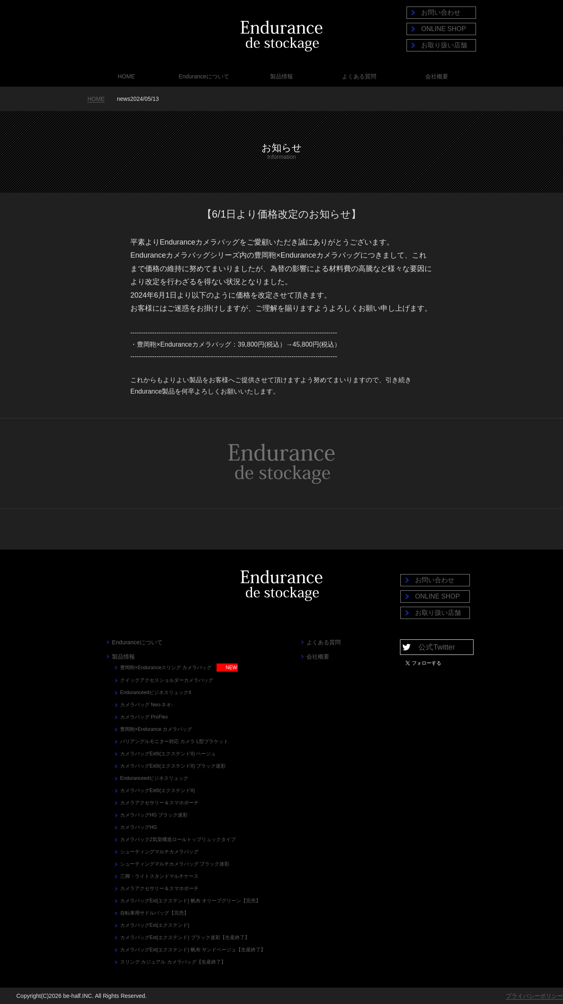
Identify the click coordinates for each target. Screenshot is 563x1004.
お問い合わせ (440, 12)
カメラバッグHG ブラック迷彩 (154, 815)
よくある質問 (359, 76)
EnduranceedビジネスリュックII (155, 692)
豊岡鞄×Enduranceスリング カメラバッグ (166, 667)
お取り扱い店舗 (444, 45)
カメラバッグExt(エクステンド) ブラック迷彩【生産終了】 (185, 937)
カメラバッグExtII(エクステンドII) (157, 790)
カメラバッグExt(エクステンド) (154, 925)
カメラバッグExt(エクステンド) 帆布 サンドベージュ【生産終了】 (193, 950)
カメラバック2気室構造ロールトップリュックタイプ (178, 839)
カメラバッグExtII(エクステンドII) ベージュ (168, 754)
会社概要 (436, 76)
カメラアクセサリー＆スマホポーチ (159, 803)
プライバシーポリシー (534, 996)
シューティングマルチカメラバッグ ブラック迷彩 (174, 864)
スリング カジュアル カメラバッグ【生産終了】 (173, 962)
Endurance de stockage (281, 36)
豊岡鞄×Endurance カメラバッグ (156, 729)
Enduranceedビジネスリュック (154, 778)
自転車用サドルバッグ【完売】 (154, 913)
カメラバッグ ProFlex (144, 717)
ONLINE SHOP (443, 28)
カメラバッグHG (138, 827)
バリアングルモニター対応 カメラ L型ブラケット (174, 741)
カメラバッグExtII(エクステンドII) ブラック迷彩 (173, 766)
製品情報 (281, 76)
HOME (126, 76)
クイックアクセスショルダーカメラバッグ (166, 680)
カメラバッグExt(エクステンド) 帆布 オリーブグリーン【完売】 (190, 901)
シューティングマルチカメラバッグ (159, 852)
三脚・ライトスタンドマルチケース (159, 876)
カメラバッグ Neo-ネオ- (146, 705)
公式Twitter (436, 647)
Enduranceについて (204, 76)
